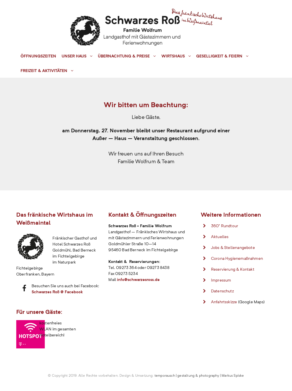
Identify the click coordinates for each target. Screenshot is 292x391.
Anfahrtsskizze (224, 302)
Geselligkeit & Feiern (219, 56)
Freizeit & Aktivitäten (44, 70)
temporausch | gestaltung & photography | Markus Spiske (199, 375)
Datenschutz (222, 291)
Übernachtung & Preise (124, 56)
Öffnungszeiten (38, 56)
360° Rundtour (224, 226)
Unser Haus (74, 56)
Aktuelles (220, 236)
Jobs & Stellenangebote (233, 247)
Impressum (221, 280)
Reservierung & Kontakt (232, 269)
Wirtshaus (173, 56)
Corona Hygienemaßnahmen (237, 258)
